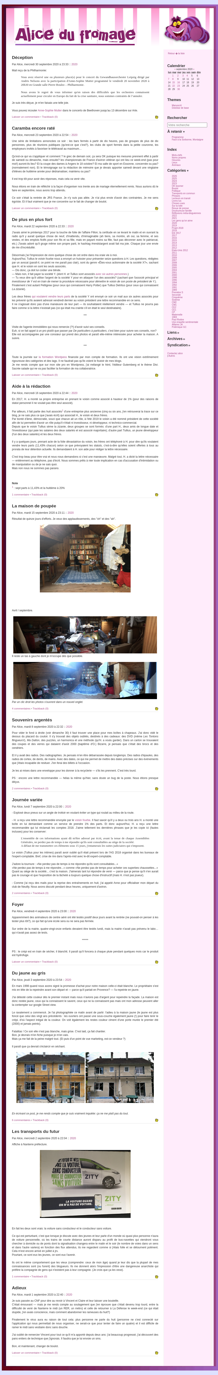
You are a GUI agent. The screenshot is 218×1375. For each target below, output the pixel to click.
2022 (174, 215)
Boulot (175, 188)
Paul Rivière (178, 319)
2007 (174, 260)
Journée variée (27, 799)
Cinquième (177, 297)
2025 (174, 178)
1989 (174, 290)
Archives (176, 339)
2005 (174, 267)
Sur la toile (177, 206)
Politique (176, 191)
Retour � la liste (176, 53)
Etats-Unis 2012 (180, 250)
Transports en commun (183, 193)
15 (173, 82)
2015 (174, 240)
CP (173, 312)
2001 (174, 272)
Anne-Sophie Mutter (50, 110)
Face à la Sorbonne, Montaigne (187, 139)
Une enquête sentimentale (185, 322)
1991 (174, 287)
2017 (174, 235)
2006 (174, 265)
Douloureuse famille (182, 210)
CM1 (174, 305)
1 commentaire (21, 494)
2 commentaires (21, 788)
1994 (174, 282)
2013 (174, 245)
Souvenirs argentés (32, 720)
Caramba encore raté (33, 128)
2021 (174, 218)
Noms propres (179, 157)
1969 (174, 317)
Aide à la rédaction (31, 386)
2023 (174, 183)
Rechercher (177, 118)
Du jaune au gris (28, 973)
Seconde (176, 295)
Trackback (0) (50, 116)
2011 (174, 253)
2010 (174, 255)
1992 (174, 285)
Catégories (177, 170)
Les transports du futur (35, 1131)
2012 (174, 248)
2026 (174, 176)
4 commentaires (21, 708)
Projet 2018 (177, 228)
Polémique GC (179, 327)
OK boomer (177, 186)
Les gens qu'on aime (182, 220)
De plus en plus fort (32, 219)
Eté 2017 (176, 233)
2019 (174, 225)
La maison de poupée (34, 506)
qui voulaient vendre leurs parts (51, 296)
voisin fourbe (83, 820)
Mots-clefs (177, 155)
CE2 (174, 307)
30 (178, 89)
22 (173, 86)
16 (178, 82)
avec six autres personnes (111, 274)
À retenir (176, 131)
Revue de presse (180, 208)
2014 (174, 243)
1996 (174, 280)
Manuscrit (177, 105)
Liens (173, 332)
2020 (74, 64)
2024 (174, 181)
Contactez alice (175, 353)
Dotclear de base (180, 108)
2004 (174, 270)
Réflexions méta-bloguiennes (186, 213)
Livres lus (176, 201)
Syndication (178, 345)
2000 (174, 275)
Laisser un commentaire (26, 116)
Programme (178, 137)
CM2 (174, 302)
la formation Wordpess (53, 357)
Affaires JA (177, 324)
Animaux (176, 165)
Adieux (19, 1287)
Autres (171, 356)
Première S (177, 292)
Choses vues (178, 203)
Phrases (176, 196)
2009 (174, 258)
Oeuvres (176, 160)
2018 (174, 230)
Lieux (174, 162)
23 (178, 86)
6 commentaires (21, 1120)
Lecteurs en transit (181, 198)
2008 (174, 262)
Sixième (176, 300)
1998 (174, 277)
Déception (22, 57)
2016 (174, 238)
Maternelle (177, 314)
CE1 (174, 309)
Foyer (18, 904)
